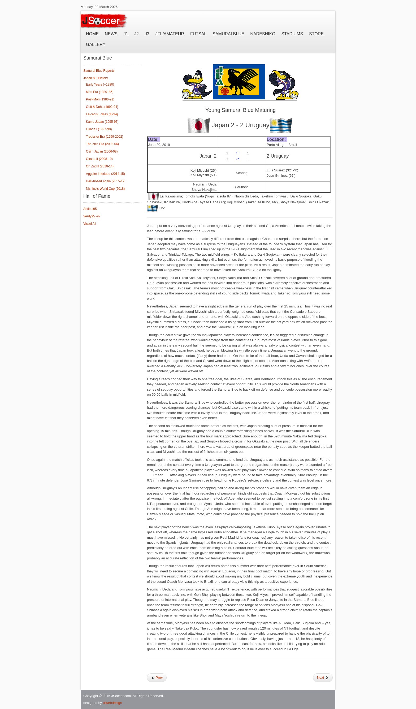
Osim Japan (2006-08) (102, 151)
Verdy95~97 (91, 216)
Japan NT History (95, 78)
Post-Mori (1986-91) (100, 99)
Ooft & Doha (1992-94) (102, 107)
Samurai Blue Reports (98, 71)
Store (316, 34)
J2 (136, 34)
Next (323, 678)
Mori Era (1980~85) (100, 92)
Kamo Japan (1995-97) (102, 122)
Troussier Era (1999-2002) (104, 136)
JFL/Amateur (169, 34)
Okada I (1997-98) (99, 129)
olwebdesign (112, 703)
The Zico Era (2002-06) (102, 144)
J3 (147, 34)
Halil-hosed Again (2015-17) (105, 181)
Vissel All (89, 224)
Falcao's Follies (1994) (102, 114)
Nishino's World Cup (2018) (105, 189)
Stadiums (292, 34)
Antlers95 (90, 209)
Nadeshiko (262, 34)
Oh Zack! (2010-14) (100, 166)
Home (92, 34)
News (111, 34)
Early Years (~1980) (100, 84)
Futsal (198, 34)
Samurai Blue (228, 34)
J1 (126, 34)
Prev (157, 678)
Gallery (96, 44)
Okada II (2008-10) (99, 159)
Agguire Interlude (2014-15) (105, 174)
